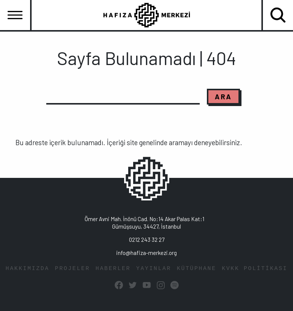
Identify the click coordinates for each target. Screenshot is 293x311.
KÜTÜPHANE (196, 268)
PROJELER (72, 268)
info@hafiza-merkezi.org (146, 252)
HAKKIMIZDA (27, 268)
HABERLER (113, 268)
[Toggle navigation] (15, 15)
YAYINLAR (153, 268)
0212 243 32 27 (146, 239)
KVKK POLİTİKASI (254, 268)
